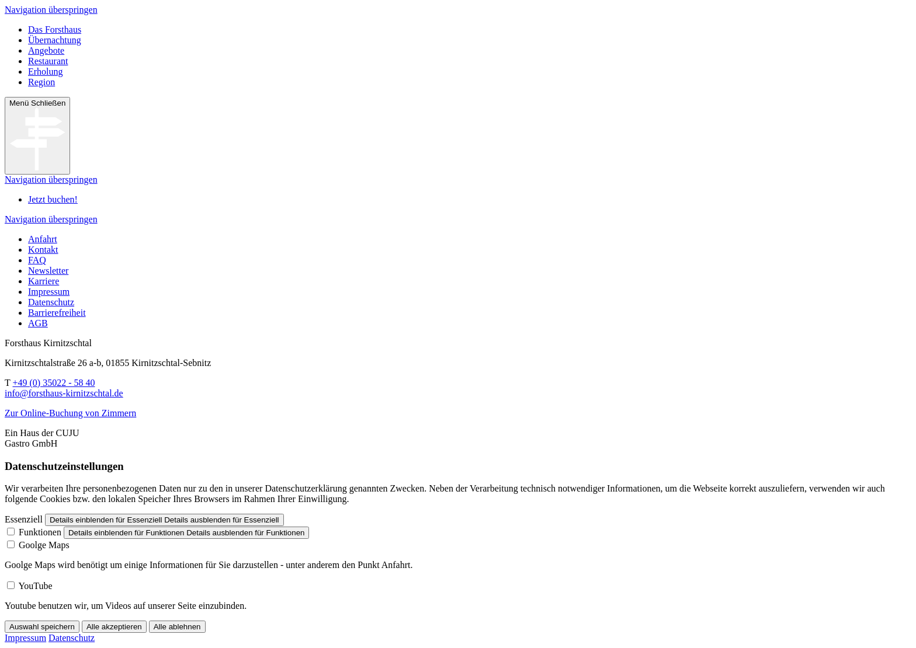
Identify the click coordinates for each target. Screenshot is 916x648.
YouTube (35, 586)
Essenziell (24, 519)
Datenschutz (51, 302)
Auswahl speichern (42, 626)
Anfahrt (42, 239)
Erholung (45, 71)
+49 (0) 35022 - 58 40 (53, 383)
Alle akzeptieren (114, 626)
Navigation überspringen (51, 10)
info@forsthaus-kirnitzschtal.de (64, 393)
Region (41, 82)
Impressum (49, 292)
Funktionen (40, 532)
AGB (38, 323)
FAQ (37, 260)
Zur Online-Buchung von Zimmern (70, 413)
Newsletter (48, 271)
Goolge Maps (44, 545)
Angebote (46, 50)
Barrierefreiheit (57, 313)
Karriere (43, 281)
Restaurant (48, 61)
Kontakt (43, 250)
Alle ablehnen (177, 626)
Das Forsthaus (54, 29)
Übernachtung (54, 40)
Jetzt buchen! (53, 199)
